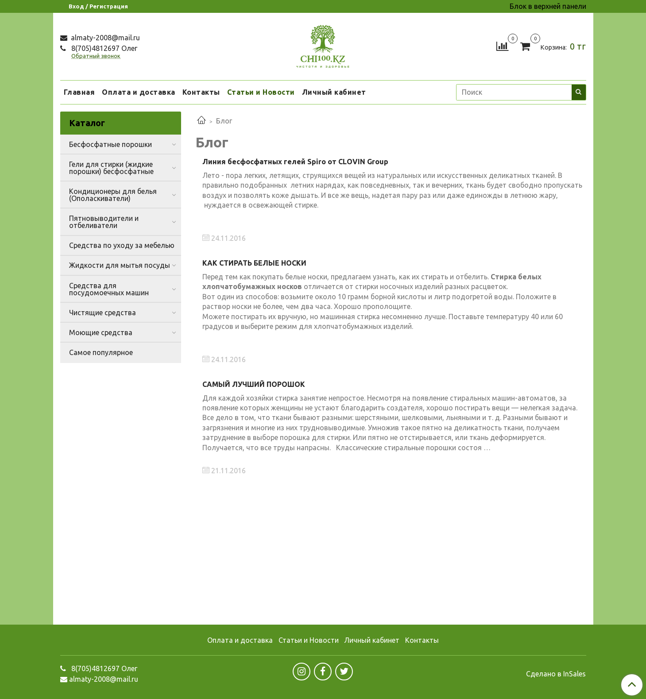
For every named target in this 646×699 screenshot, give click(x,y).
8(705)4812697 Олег (103, 48)
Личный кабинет (334, 92)
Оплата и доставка (138, 92)
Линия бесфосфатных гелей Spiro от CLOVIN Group (295, 162)
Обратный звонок (95, 56)
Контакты (201, 92)
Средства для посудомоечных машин (109, 289)
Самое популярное (101, 352)
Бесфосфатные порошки (110, 144)
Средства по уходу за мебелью (121, 245)
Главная (79, 92)
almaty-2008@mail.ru (104, 38)
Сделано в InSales (556, 673)
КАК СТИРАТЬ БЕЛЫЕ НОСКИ (254, 263)
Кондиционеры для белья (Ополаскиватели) (113, 194)
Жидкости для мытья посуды (119, 265)
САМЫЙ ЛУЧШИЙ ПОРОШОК (253, 384)
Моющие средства (100, 332)
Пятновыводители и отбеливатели (104, 221)
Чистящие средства (102, 313)
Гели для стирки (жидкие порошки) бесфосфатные (111, 167)
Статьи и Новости (261, 92)
